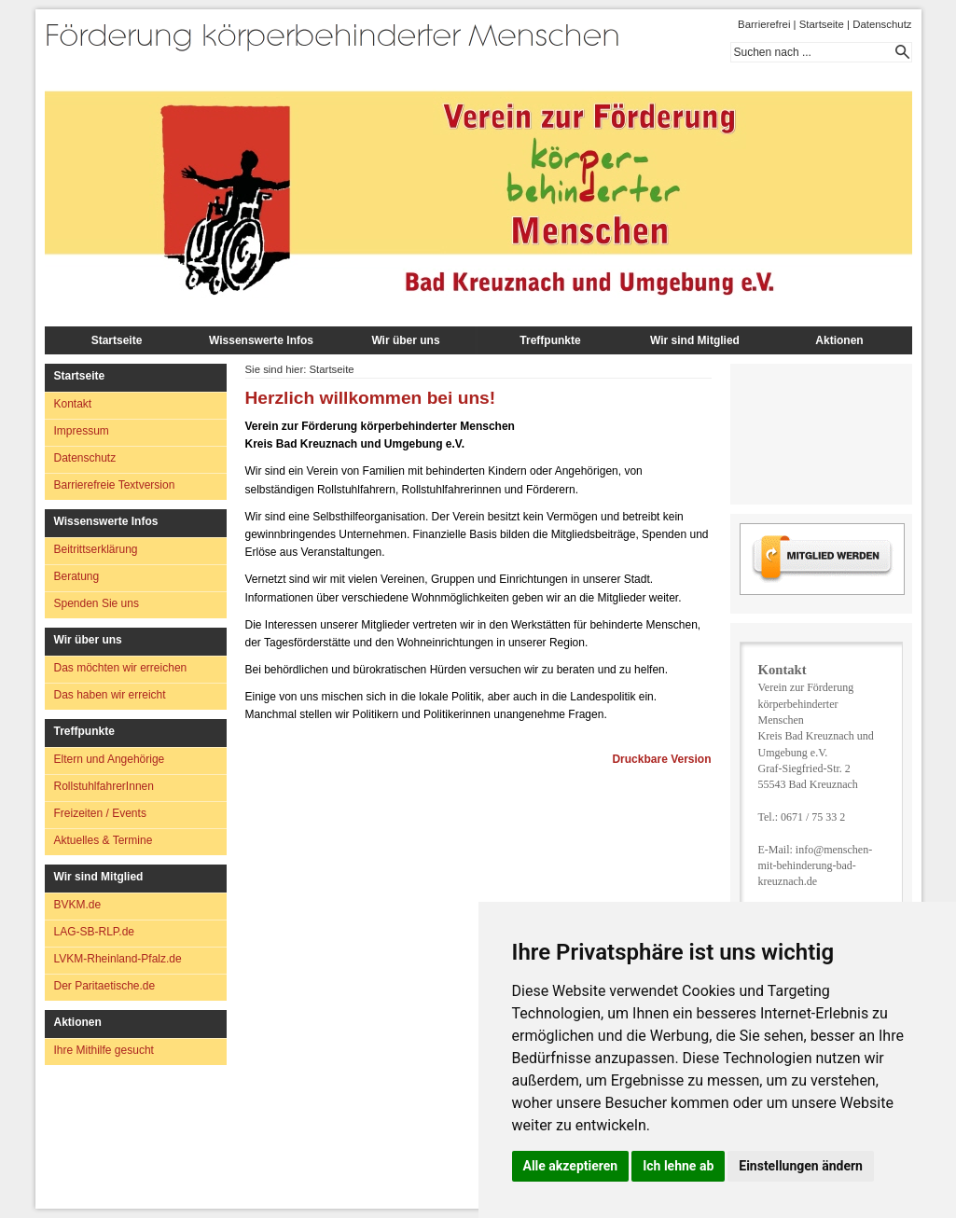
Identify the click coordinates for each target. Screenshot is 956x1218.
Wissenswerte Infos (261, 340)
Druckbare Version (661, 759)
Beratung (77, 576)
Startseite (821, 24)
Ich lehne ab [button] (678, 1165)
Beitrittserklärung (96, 549)
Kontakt (73, 403)
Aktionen (839, 340)
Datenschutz (881, 24)
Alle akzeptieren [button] (570, 1165)
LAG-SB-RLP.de (94, 931)
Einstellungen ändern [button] (801, 1165)
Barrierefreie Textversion (114, 484)
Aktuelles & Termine (103, 840)
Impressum (81, 430)
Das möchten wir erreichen (120, 667)
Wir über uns (405, 340)
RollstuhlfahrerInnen (104, 786)
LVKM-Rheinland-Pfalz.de (118, 958)
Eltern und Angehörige (109, 759)
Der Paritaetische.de (105, 985)
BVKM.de (78, 904)
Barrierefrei (764, 24)
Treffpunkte (550, 340)
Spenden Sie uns (96, 603)
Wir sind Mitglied (695, 340)
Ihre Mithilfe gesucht (104, 1050)
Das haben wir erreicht (110, 694)
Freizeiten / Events (100, 813)
